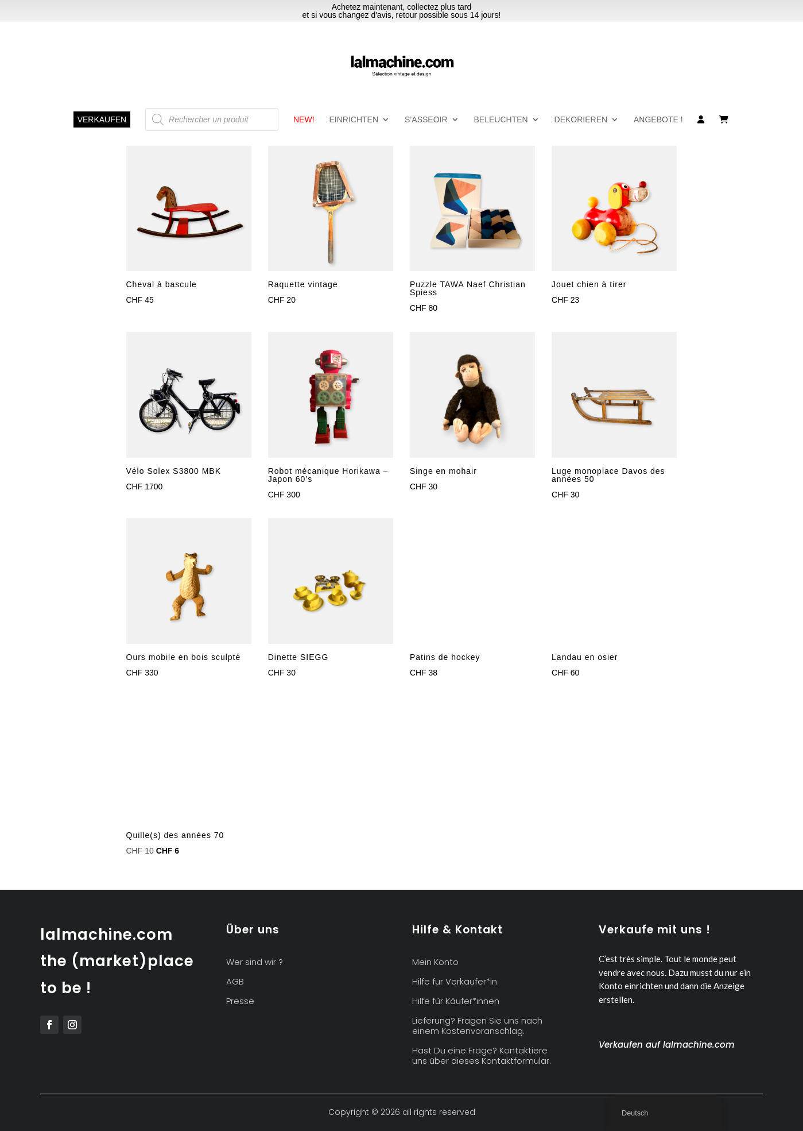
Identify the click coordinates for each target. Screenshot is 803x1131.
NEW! (304, 119)
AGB (235, 981)
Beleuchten (501, 119)
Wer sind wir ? (254, 962)
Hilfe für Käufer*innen (455, 1001)
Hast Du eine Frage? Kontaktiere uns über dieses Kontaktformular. (481, 1056)
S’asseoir (426, 119)
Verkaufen (102, 119)
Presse (240, 1001)
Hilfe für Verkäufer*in (454, 981)
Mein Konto (435, 962)
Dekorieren (581, 119)
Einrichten (353, 119)
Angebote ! (658, 119)
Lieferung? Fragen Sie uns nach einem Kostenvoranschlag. (477, 1026)
